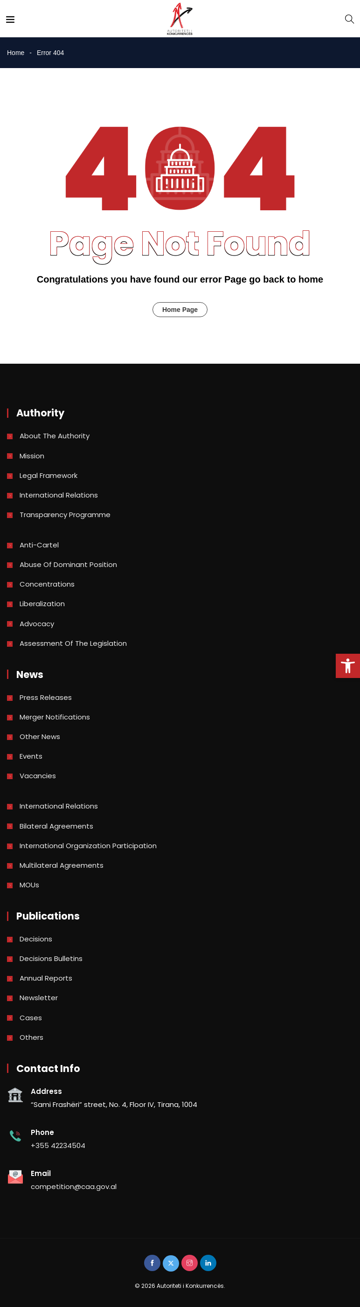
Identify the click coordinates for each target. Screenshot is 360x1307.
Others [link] (31, 1037)
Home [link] (15, 52)
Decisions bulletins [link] (51, 958)
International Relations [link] (59, 495)
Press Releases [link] (46, 697)
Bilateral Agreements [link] (56, 826)
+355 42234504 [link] (58, 1145)
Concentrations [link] (47, 584)
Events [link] (31, 756)
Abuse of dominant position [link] (68, 564)
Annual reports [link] (46, 978)
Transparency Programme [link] (65, 514)
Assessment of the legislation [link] (73, 643)
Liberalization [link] (42, 604)
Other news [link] (40, 736)
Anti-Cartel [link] (39, 545)
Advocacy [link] (37, 624)
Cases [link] (31, 1018)
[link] (348, 666)
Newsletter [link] (39, 998)
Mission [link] (32, 456)
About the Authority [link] (55, 436)
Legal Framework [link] (48, 475)
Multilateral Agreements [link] (62, 865)
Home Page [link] (180, 309)
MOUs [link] (29, 885)
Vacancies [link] (38, 776)
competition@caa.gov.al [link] (74, 1186)
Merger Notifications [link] (55, 717)
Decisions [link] (36, 939)
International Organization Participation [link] (88, 846)
